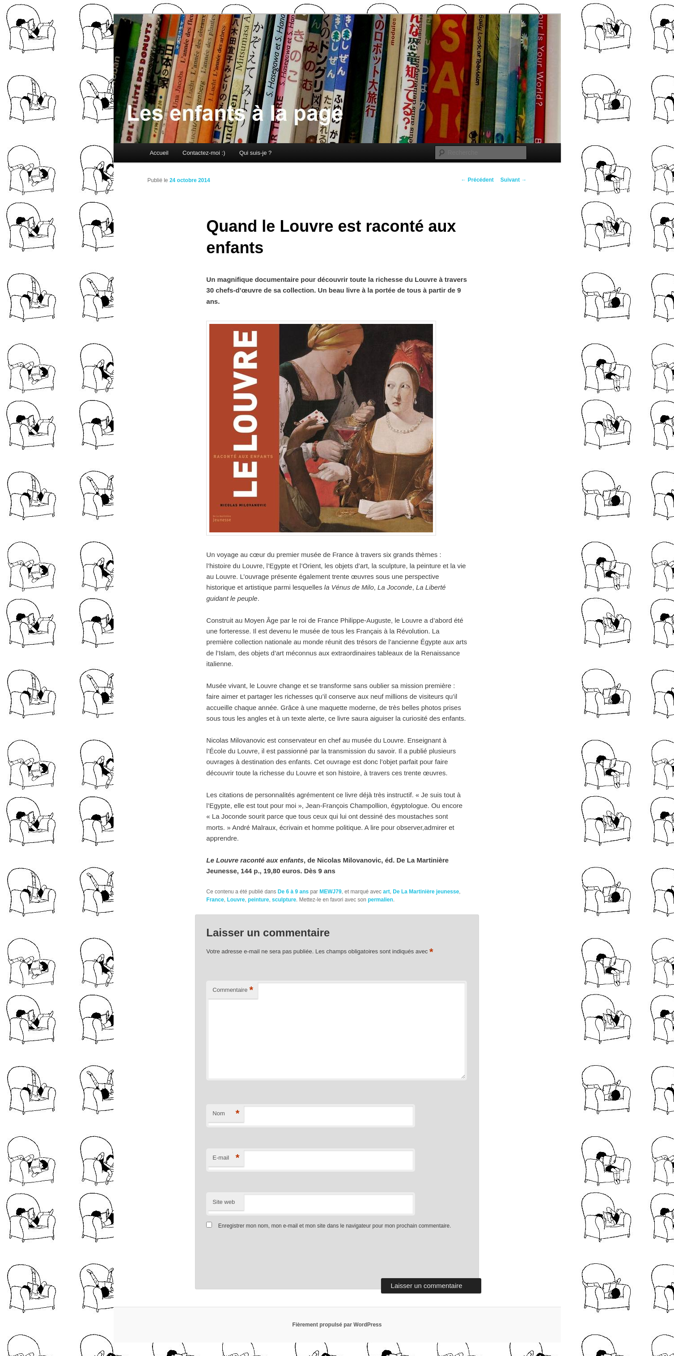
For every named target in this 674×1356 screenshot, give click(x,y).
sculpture (284, 900)
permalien (380, 900)
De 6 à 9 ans (293, 891)
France (215, 900)
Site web (223, 1202)
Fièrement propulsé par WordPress (337, 1325)
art (386, 891)
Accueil (159, 152)
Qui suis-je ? (255, 152)
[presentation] (267, 1256)
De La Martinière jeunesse (426, 891)
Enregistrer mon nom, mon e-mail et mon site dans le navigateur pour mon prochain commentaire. (334, 1226)
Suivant (513, 180)
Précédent (477, 180)
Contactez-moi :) (203, 152)
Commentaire (232, 990)
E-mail (225, 1158)
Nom (225, 1113)
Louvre (236, 900)
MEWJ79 (330, 891)
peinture (258, 900)
